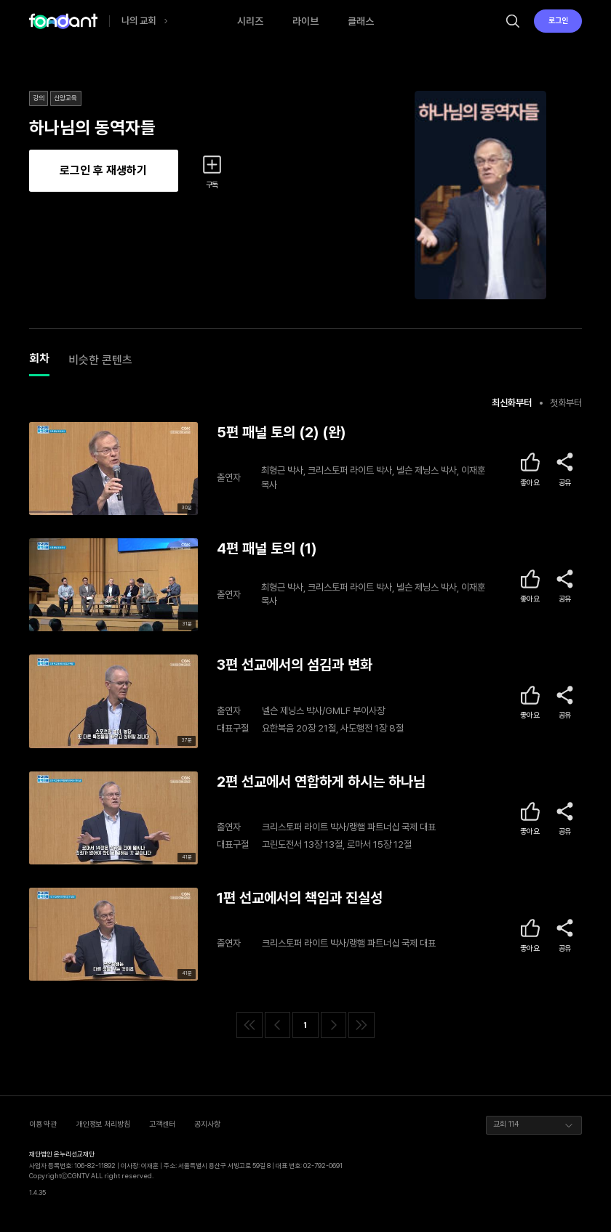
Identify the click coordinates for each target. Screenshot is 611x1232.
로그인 (558, 20)
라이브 (305, 21)
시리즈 (250, 21)
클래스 (361, 21)
